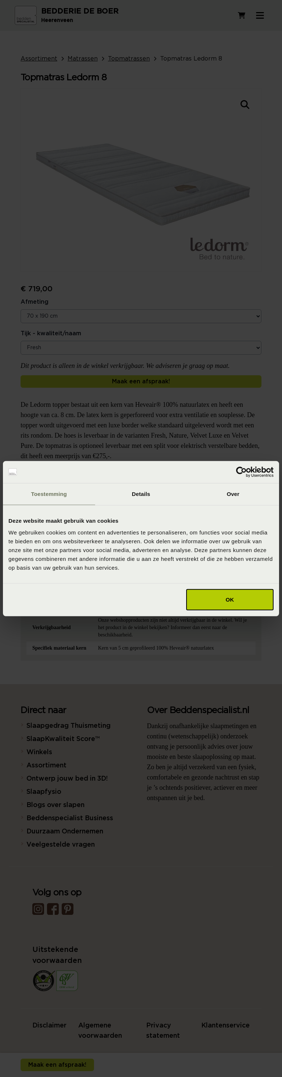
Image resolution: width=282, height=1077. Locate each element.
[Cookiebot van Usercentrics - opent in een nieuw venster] (241, 472)
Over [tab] (233, 494)
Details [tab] (141, 494)
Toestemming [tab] (49, 494)
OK (230, 599)
